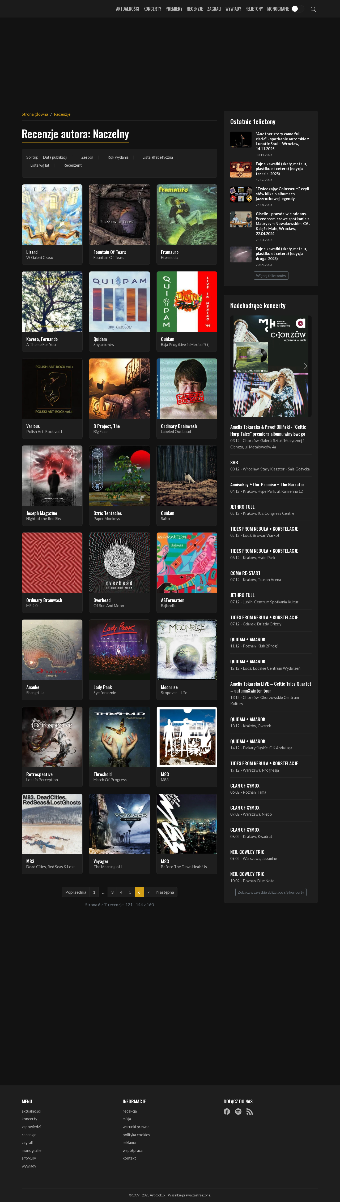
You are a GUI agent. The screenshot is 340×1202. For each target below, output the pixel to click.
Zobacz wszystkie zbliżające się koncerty (271, 892)
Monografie (278, 9)
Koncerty (152, 9)
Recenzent (72, 165)
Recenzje (195, 9)
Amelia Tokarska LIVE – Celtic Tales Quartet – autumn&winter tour (270, 687)
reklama (129, 1142)
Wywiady (233, 9)
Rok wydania (118, 157)
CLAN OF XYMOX (245, 785)
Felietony (254, 9)
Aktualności (127, 9)
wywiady (29, 1166)
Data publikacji (55, 157)
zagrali (27, 1142)
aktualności (31, 1111)
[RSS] (249, 1111)
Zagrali (214, 9)
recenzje (29, 1134)
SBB (234, 462)
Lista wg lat (40, 165)
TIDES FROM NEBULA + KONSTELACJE (264, 528)
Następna (165, 891)
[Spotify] (238, 1111)
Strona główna (35, 113)
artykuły (29, 1158)
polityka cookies (136, 1134)
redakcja (130, 1111)
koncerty (29, 1119)
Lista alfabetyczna (158, 157)
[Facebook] (227, 1111)
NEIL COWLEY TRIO (247, 851)
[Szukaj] (313, 8)
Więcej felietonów (271, 275)
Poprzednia (75, 891)
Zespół (87, 157)
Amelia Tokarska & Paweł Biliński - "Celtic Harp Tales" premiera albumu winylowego (268, 430)
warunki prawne (136, 1127)
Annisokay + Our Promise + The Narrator (267, 484)
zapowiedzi (31, 1127)
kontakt (129, 1158)
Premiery (173, 9)
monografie (31, 1150)
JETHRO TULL (242, 506)
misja (127, 1119)
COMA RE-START (245, 572)
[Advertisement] (170, 61)
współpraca (133, 1150)
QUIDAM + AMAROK (247, 639)
